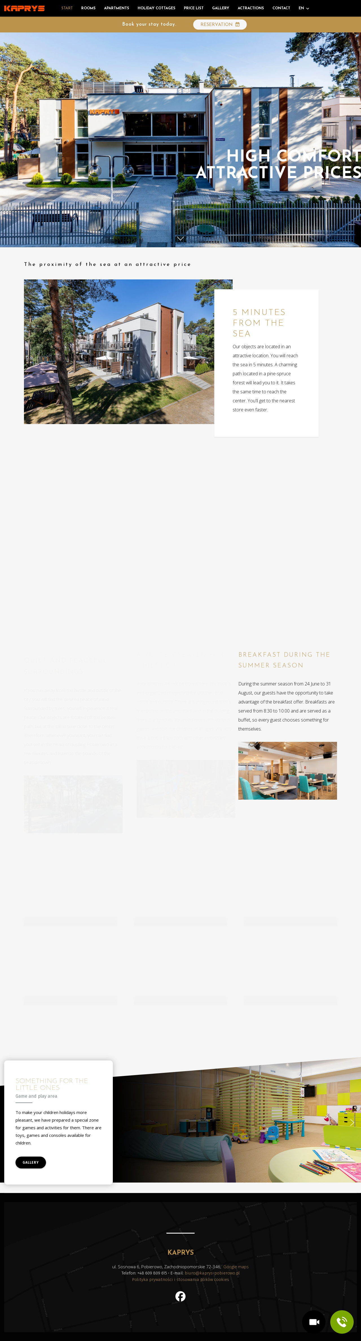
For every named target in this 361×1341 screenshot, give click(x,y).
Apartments (116, 8)
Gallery (220, 8)
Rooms (88, 8)
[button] (180, 238)
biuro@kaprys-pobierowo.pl (212, 1273)
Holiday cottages (156, 8)
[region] (180, 1122)
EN (301, 8)
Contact (281, 8)
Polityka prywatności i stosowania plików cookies (180, 1279)
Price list (194, 8)
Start (67, 8)
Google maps (236, 1266)
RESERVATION (220, 24)
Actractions (251, 8)
